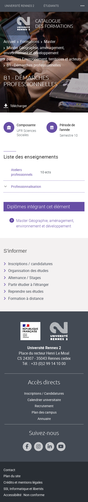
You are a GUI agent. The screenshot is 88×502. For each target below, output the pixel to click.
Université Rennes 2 (19, 6)
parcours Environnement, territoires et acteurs (44, 59)
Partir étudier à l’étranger (26, 284)
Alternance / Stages (22, 277)
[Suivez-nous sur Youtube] (61, 446)
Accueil (9, 41)
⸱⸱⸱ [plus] (82, 6)
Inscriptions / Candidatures (44, 393)
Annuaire (44, 418)
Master (49, 41)
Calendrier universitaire (44, 399)
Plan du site (12, 476)
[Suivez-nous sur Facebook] (27, 446)
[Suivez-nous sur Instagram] (38, 446)
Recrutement (44, 406)
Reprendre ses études (23, 291)
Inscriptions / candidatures (28, 263)
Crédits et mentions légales (23, 482)
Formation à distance (23, 298)
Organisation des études (26, 270)
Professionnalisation (26, 186)
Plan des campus (44, 412)
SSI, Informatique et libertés (23, 488)
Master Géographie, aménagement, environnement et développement (34, 50)
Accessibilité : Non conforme (24, 495)
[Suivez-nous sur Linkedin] (49, 446)
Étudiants (51, 6)
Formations (29, 41)
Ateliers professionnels (21, 172)
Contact (9, 470)
